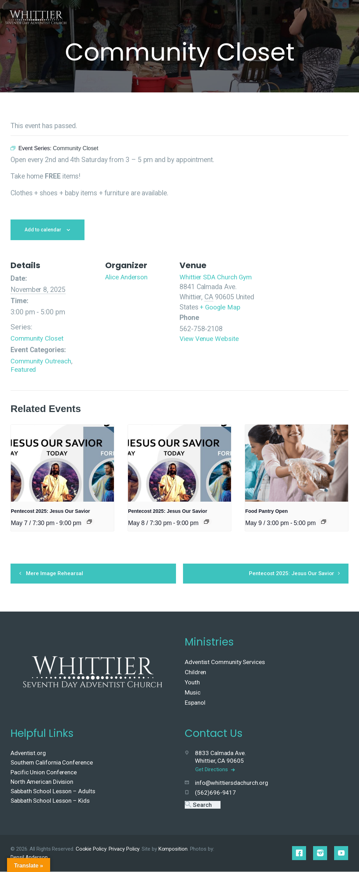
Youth (192, 682)
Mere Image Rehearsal (58, 573)
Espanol (195, 702)
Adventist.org (28, 753)
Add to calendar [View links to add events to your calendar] (43, 229)
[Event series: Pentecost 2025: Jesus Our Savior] (89, 521)
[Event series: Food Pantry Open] (323, 521)
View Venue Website (209, 339)
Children (195, 672)
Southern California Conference (52, 763)
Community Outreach (41, 361)
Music (193, 692)
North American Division (42, 782)
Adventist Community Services (225, 662)
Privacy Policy (124, 849)
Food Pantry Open (266, 511)
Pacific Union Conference (44, 772)
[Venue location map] (306, 321)
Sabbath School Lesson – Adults (53, 791)
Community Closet (37, 338)
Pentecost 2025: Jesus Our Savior (50, 511)
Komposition (173, 849)
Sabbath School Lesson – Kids (50, 800)
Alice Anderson (127, 277)
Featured (23, 369)
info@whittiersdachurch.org (231, 783)
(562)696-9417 (215, 793)
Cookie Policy (91, 849)
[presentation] (62, 462)
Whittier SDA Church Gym (217, 277)
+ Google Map (220, 307)
